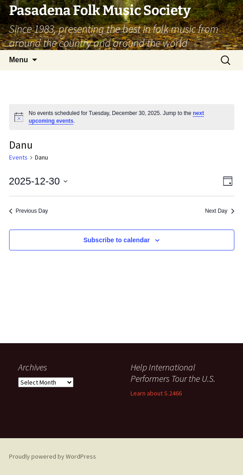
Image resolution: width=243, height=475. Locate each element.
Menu (18, 60)
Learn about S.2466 (156, 393)
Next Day (219, 211)
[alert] (121, 117)
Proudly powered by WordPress (52, 456)
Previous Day (28, 211)
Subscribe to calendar (116, 240)
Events (18, 157)
